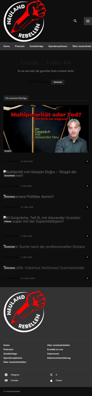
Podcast (7, 221)
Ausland (7, 151)
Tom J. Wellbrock (11, 161)
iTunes (59, 380)
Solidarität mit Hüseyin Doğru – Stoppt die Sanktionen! (43, 182)
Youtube (14, 380)
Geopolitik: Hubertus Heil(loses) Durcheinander (38, 274)
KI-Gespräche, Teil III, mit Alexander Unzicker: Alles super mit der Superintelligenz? (42, 229)
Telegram (15, 375)
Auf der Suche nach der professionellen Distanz (37, 253)
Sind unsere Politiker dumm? (24, 203)
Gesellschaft (9, 247)
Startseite (58, 82)
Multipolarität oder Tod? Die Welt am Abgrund (37, 157)
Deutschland (9, 176)
